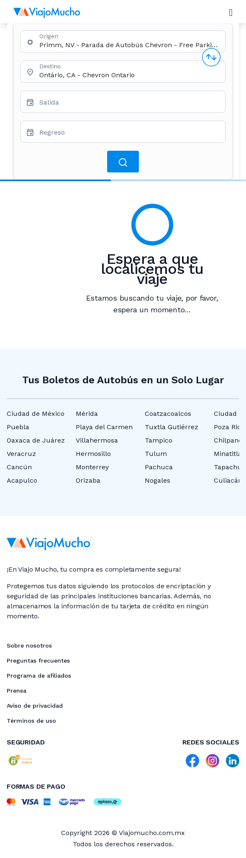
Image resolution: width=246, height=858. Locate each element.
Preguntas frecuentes (38, 660)
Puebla (18, 427)
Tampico (158, 440)
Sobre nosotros (29, 645)
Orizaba (88, 480)
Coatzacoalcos (168, 414)
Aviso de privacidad (35, 705)
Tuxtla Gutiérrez (171, 427)
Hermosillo (93, 454)
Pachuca (159, 467)
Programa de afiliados (39, 675)
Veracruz (21, 454)
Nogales (157, 480)
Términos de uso (31, 720)
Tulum (156, 454)
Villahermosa (97, 440)
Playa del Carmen (104, 427)
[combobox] (128, 44)
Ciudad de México (35, 414)
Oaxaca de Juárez (36, 440)
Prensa (16, 690)
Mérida (87, 414)
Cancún (19, 467)
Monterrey (92, 467)
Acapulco (22, 480)
